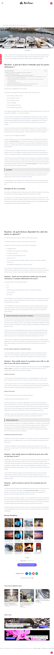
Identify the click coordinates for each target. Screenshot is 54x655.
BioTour (27, 3)
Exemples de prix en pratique (13, 74)
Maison (7, 25)
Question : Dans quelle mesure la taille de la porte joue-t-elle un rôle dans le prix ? (23, 85)
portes (30, 562)
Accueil (3, 25)
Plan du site (51, 650)
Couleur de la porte (13, 81)
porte (28, 562)
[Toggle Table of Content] (47, 71)
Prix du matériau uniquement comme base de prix (18, 79)
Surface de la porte (13, 83)
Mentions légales (37, 650)
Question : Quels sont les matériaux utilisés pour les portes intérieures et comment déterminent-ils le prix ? (28, 78)
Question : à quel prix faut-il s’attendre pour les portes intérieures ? (20, 73)
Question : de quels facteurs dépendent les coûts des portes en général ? (21, 75)
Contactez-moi (45, 650)
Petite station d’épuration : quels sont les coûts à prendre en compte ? (26, 606)
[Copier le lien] (27, 579)
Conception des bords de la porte (15, 84)
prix (33, 562)
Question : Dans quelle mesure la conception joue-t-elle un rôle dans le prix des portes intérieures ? (27, 80)
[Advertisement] (27, 16)
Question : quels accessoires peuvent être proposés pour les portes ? (21, 86)
